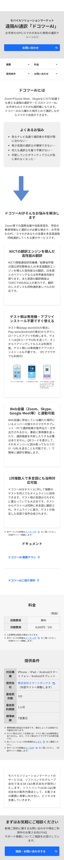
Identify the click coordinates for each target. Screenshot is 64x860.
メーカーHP (30, 531)
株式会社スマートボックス (34, 683)
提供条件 (11, 73)
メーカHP (29, 747)
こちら (38, 741)
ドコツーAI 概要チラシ (22, 557)
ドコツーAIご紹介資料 (21, 580)
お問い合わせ (30, 48)
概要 (8, 64)
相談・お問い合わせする (31, 851)
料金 (36, 64)
